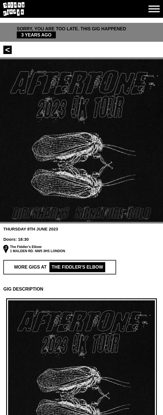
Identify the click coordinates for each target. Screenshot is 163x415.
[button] (81, 289)
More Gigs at (60, 267)
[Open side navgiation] (154, 8)
